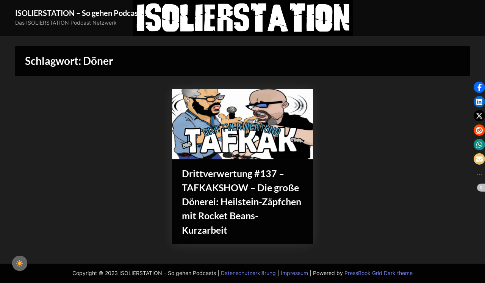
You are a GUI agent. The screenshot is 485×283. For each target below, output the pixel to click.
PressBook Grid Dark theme (378, 273)
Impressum (294, 273)
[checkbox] (19, 263)
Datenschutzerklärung (248, 273)
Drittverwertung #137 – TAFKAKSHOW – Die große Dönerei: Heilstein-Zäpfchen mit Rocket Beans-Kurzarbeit (241, 202)
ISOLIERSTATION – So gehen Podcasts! (81, 12)
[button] (479, 87)
